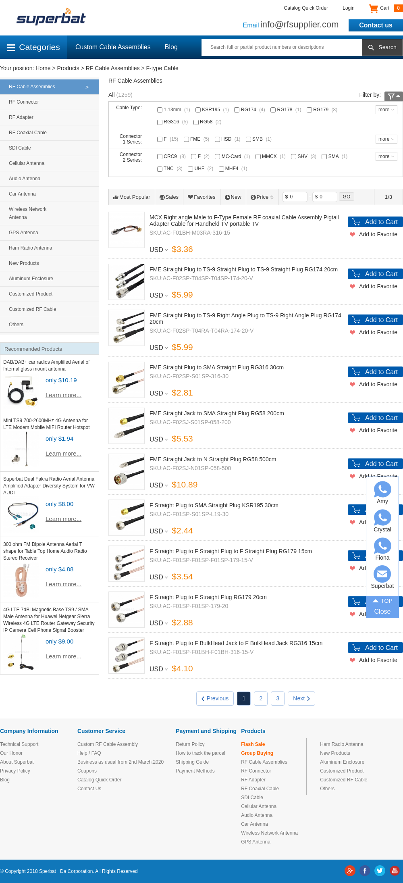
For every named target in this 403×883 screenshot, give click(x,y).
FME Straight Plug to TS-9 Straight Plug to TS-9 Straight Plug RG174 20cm (244, 269)
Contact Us (89, 788)
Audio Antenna (24, 178)
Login (348, 8)
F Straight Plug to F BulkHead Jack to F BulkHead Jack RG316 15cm (236, 643)
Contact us (376, 25)
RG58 (208, 122)
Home (42, 68)
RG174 (250, 109)
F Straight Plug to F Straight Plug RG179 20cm (208, 597)
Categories (33, 47)
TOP (382, 600)
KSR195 (213, 109)
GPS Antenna (23, 232)
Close (382, 611)
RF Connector (24, 102)
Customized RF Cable (32, 309)
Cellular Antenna (26, 163)
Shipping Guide (192, 762)
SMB (259, 139)
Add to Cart (381, 222)
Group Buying (257, 753)
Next (301, 698)
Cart (386, 8)
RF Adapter (21, 117)
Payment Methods (195, 771)
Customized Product (30, 294)
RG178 (286, 109)
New (233, 197)
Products (68, 68)
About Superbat (16, 762)
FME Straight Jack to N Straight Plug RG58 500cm (213, 459)
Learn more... (63, 395)
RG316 (173, 122)
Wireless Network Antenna (27, 213)
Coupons (87, 771)
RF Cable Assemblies (113, 68)
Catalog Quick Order (306, 8)
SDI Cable (20, 148)
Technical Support (19, 744)
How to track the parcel (200, 753)
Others (16, 324)
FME (197, 139)
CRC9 (172, 156)
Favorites (201, 197)
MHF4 (234, 168)
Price (262, 197)
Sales (169, 197)
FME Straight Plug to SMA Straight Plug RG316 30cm (217, 367)
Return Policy (190, 744)
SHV (304, 156)
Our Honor (11, 753)
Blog (171, 47)
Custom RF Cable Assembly (107, 744)
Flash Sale (253, 744)
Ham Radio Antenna (30, 248)
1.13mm (174, 109)
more (383, 109)
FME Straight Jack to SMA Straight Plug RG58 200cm (217, 413)
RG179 (323, 109)
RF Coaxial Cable (28, 132)
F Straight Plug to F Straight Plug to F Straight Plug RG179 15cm (231, 551)
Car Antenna (22, 194)
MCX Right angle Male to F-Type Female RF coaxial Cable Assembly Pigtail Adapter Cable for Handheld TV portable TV (244, 220)
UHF (201, 168)
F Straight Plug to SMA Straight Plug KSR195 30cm (214, 505)
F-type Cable (162, 68)
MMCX (271, 156)
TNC (170, 168)
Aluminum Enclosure (31, 278)
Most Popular (131, 197)
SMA (335, 156)
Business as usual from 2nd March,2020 (120, 762)
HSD (228, 139)
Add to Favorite (378, 234)
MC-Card (233, 156)
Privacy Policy (15, 771)
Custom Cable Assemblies (113, 47)
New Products (24, 263)
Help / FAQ (89, 753)
